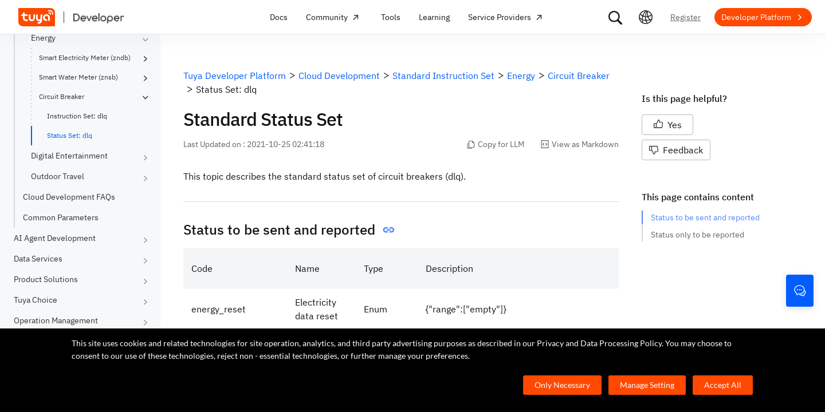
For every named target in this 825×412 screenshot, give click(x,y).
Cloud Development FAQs (69, 197)
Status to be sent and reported (705, 217)
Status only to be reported (697, 234)
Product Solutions (46, 279)
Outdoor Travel (57, 176)
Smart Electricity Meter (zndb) (85, 57)
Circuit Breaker (61, 96)
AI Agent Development (55, 238)
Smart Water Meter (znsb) (78, 77)
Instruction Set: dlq (77, 116)
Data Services (38, 258)
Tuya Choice (35, 300)
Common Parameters (61, 217)
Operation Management (56, 320)
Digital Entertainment (69, 155)
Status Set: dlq (69, 135)
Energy (43, 38)
